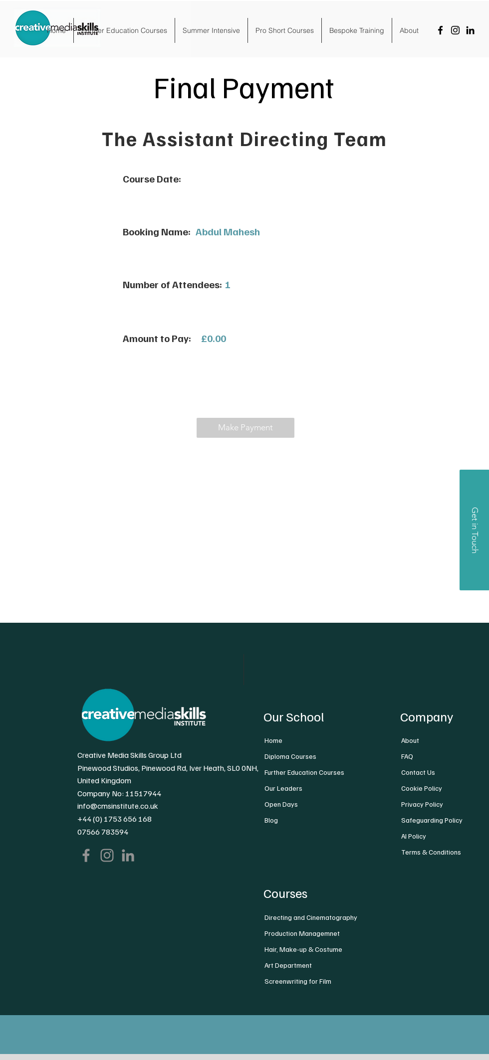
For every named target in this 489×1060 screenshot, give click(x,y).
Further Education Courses (304, 772)
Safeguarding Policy (432, 820)
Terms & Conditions (431, 852)
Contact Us (418, 772)
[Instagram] (455, 30)
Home (273, 740)
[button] (245, 428)
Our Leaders (283, 788)
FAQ (407, 756)
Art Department (288, 965)
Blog (271, 820)
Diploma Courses (290, 756)
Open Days (281, 804)
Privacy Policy (422, 804)
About (410, 740)
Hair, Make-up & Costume (303, 949)
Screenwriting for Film (297, 981)
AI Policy (413, 836)
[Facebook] (440, 30)
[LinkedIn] (470, 30)
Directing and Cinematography (310, 917)
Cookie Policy (421, 788)
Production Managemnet (302, 933)
